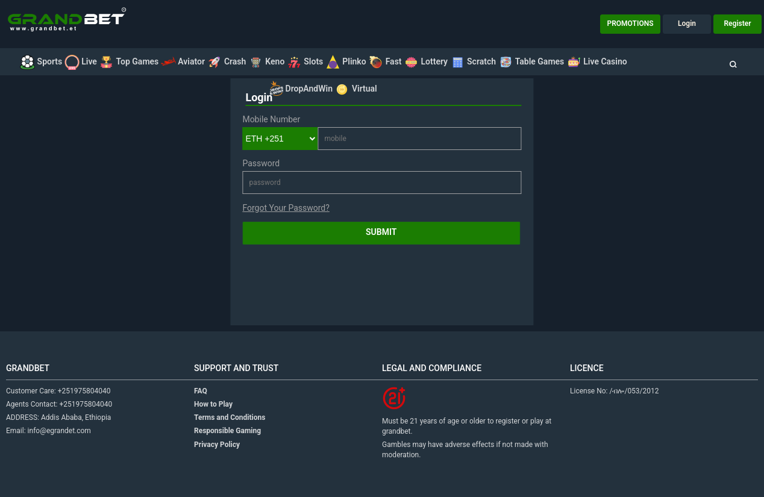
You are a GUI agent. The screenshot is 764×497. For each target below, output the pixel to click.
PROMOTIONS (630, 23)
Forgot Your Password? (285, 208)
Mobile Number (271, 119)
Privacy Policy (217, 444)
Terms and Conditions (229, 417)
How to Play (213, 404)
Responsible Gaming (227, 431)
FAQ (200, 391)
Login (687, 23)
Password (261, 163)
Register (737, 23)
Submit (381, 232)
